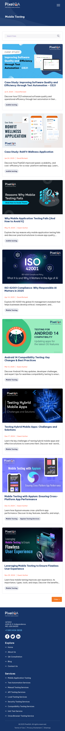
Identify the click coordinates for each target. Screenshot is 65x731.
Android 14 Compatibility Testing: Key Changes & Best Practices (27, 359)
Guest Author (22, 228)
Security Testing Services (19, 702)
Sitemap (47, 728)
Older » (57, 599)
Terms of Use (19, 728)
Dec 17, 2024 (10, 436)
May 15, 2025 (10, 228)
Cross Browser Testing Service (21, 716)
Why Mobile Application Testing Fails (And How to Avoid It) (30, 220)
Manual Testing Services (18, 687)
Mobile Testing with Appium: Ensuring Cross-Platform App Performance (31, 498)
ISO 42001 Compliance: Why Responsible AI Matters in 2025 (31, 289)
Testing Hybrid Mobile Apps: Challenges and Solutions (31, 428)
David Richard (20, 92)
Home (10, 647)
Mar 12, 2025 (10, 367)
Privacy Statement (34, 728)
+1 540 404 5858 (13, 630)
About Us (12, 652)
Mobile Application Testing (19, 678)
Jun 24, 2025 (9, 158)
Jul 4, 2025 (9, 92)
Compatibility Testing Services (21, 706)
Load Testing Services (17, 697)
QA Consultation (15, 657)
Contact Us (13, 666)
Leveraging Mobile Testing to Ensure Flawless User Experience (32, 567)
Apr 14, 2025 (10, 297)
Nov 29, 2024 (10, 575)
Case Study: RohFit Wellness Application (29, 151)
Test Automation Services (19, 683)
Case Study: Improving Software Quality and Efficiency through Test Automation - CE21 (31, 84)
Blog (10, 661)
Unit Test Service (15, 711)
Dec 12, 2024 (10, 506)
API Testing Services (16, 692)
